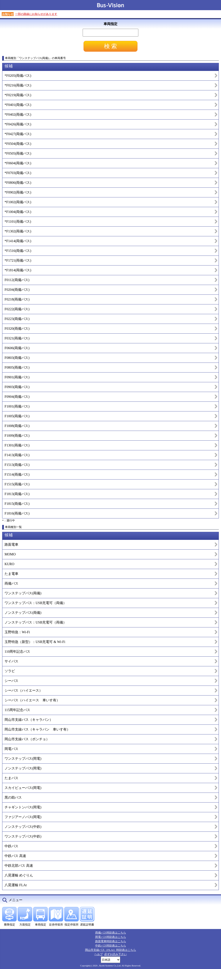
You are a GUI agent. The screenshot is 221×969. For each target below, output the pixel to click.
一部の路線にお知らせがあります (36, 14)
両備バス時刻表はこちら (110, 932)
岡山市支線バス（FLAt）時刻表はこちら (110, 949)
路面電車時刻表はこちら (110, 941)
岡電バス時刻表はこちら (110, 937)
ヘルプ (98, 954)
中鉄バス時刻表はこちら (110, 945)
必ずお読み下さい (115, 954)
